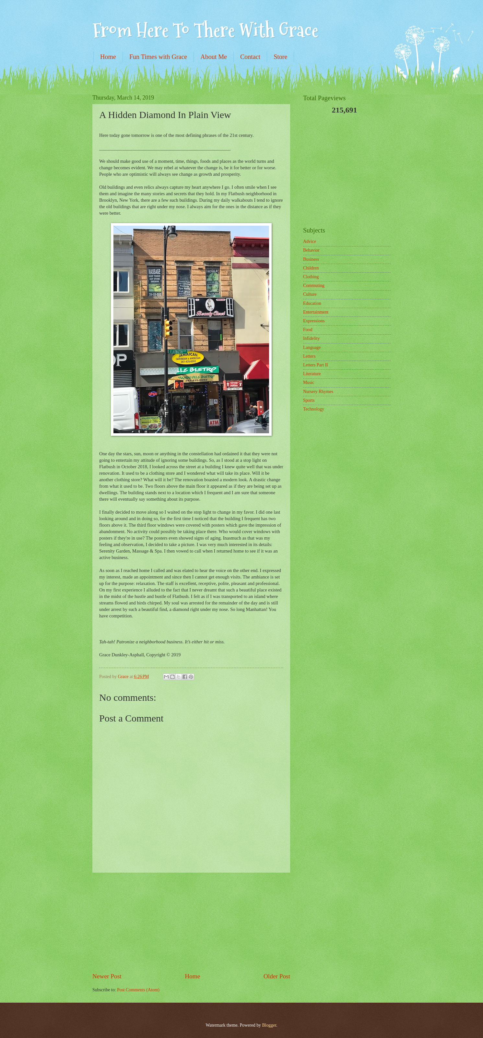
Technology (313, 409)
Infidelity (311, 338)
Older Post (277, 976)
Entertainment (315, 312)
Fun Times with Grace (158, 56)
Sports (308, 400)
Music (308, 382)
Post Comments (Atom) (138, 989)
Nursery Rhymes (318, 391)
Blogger (269, 1025)
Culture (309, 294)
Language (312, 347)
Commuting (313, 285)
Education (312, 303)
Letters (309, 356)
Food (307, 329)
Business (311, 259)
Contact (250, 56)
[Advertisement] (191, 922)
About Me (213, 56)
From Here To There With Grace (205, 30)
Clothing (311, 276)
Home (108, 56)
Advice (309, 241)
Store (280, 56)
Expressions (314, 320)
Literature (312, 373)
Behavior (311, 250)
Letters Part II (315, 365)
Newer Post (107, 976)
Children (311, 268)
